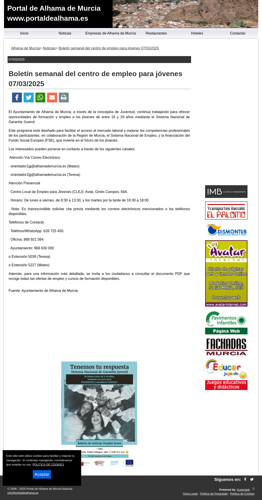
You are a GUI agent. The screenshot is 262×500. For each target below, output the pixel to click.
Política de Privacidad (214, 493)
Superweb (243, 489)
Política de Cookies (242, 493)
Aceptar (42, 474)
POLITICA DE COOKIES (48, 464)
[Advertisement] (99, 328)
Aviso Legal (190, 493)
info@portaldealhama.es (23, 492)
